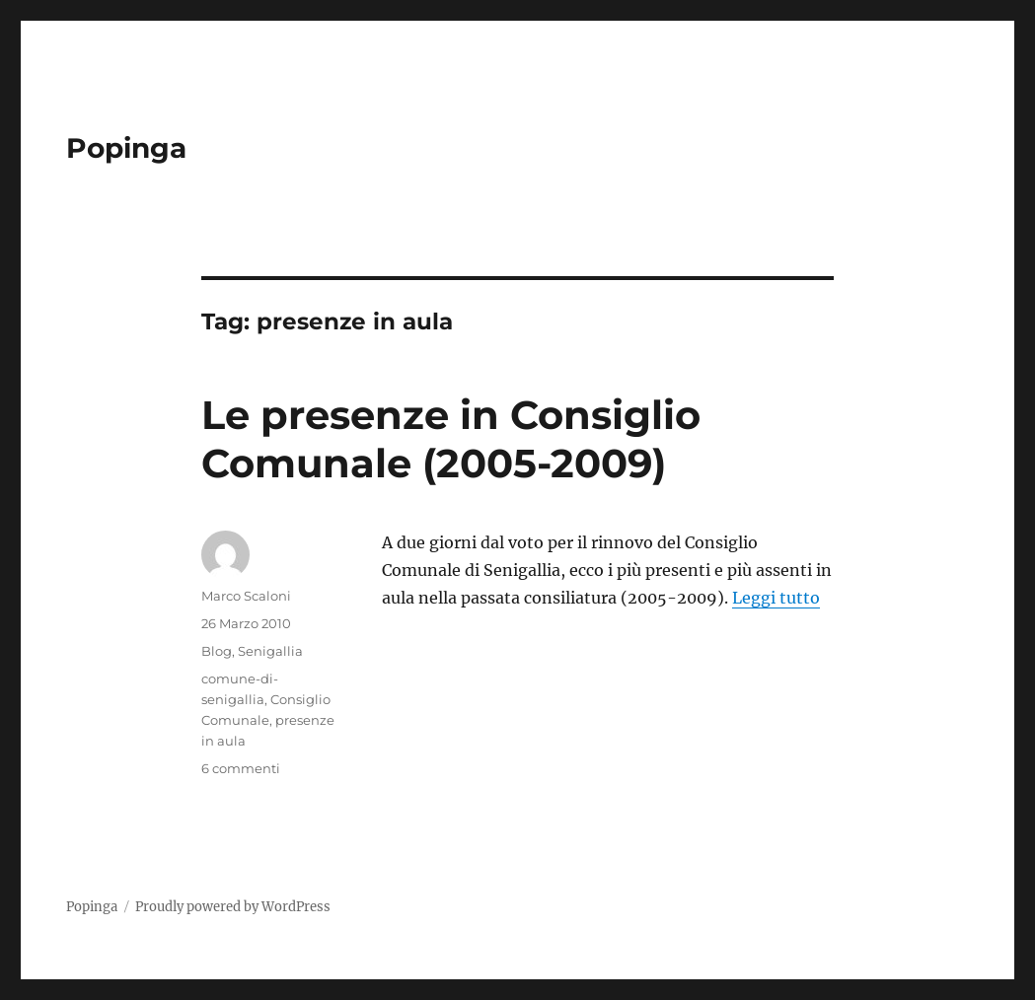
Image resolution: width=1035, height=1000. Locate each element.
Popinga (126, 148)
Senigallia (270, 651)
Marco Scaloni (246, 596)
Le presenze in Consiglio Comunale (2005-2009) (451, 439)
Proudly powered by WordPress (233, 906)
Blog (216, 651)
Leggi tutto (776, 597)
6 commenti (240, 768)
